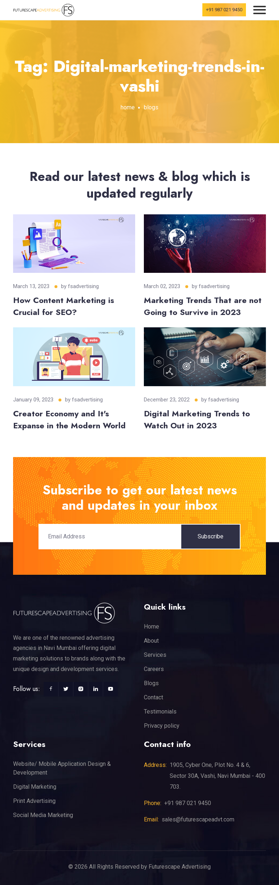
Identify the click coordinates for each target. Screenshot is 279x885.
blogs (151, 107)
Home (151, 626)
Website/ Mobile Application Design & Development (62, 768)
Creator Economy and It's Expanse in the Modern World (69, 419)
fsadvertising (83, 286)
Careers (154, 669)
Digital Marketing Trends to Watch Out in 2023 (197, 419)
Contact (153, 697)
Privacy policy (161, 725)
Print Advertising (34, 800)
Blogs (151, 683)
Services (155, 654)
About (151, 640)
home (128, 107)
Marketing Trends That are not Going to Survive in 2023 (203, 306)
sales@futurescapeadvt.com (198, 819)
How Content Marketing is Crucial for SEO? (63, 306)
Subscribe (210, 536)
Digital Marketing (34, 786)
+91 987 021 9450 (224, 9)
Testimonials (160, 711)
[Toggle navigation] (259, 10)
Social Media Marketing (43, 815)
